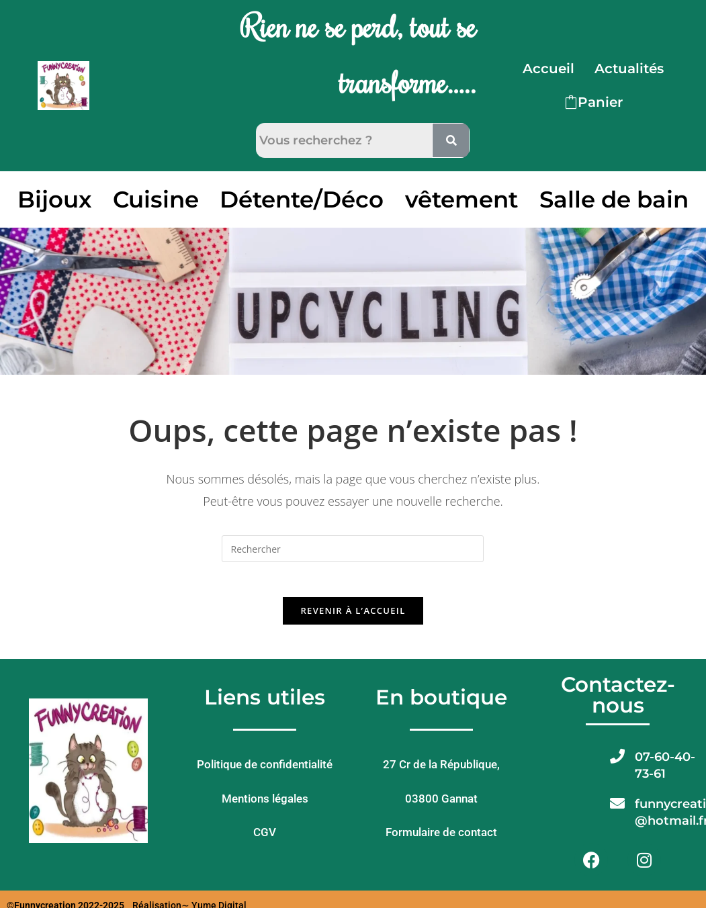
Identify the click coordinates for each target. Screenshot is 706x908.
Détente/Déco (302, 199)
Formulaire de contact (441, 839)
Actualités (629, 68)
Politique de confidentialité (265, 771)
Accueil (548, 68)
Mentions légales (265, 804)
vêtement (461, 199)
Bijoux (54, 199)
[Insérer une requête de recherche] (353, 548)
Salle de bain (614, 199)
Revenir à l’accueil (352, 616)
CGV (264, 839)
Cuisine (156, 199)
